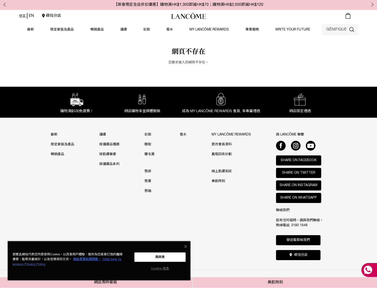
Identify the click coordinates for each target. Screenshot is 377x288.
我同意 (160, 257)
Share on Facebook (299, 160)
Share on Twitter (298, 172)
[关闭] (185, 246)
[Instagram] (296, 145)
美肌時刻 (275, 282)
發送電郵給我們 (298, 240)
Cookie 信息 (160, 268)
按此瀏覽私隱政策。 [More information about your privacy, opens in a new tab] (87, 259)
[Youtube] (310, 145)
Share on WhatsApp (298, 197)
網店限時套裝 (105, 282)
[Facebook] (281, 145)
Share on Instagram (298, 185)
